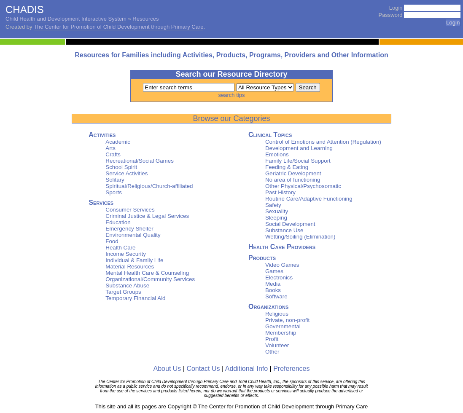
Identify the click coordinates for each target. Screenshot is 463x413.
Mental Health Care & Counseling (147, 273)
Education (117, 222)
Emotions (277, 154)
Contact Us (203, 368)
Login (396, 8)
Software (276, 296)
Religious (276, 314)
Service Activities (126, 173)
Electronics (279, 277)
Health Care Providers (281, 246)
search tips (231, 95)
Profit (271, 339)
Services (101, 202)
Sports (113, 192)
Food (111, 241)
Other (272, 352)
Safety (273, 205)
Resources (145, 19)
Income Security (125, 254)
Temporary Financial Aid (135, 298)
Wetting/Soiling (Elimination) (300, 236)
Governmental (283, 326)
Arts (110, 148)
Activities (102, 134)
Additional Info (246, 368)
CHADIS (24, 9)
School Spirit (121, 167)
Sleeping (276, 218)
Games (274, 271)
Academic (117, 142)
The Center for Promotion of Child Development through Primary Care (118, 27)
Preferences (291, 368)
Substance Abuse (127, 285)
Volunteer (277, 345)
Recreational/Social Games (139, 161)
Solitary (114, 180)
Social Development (290, 224)
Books (273, 290)
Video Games (282, 265)
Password (390, 15)
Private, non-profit (287, 320)
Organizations (268, 306)
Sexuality (276, 211)
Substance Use (284, 230)
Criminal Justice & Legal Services (147, 216)
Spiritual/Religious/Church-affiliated (149, 186)
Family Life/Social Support (298, 161)
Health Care (120, 247)
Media (272, 284)
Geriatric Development (293, 173)
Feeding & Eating (286, 167)
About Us (167, 368)
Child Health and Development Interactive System (66, 19)
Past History (280, 192)
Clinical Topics (270, 134)
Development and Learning (299, 148)
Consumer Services (129, 209)
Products (262, 257)
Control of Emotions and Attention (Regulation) (323, 142)
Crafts (113, 154)
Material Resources (129, 266)
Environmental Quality (132, 235)
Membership (280, 333)
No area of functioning (292, 180)
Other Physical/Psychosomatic (303, 186)
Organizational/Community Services (150, 279)
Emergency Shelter (129, 228)
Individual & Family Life (134, 260)
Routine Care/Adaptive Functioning (309, 199)
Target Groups (123, 292)
